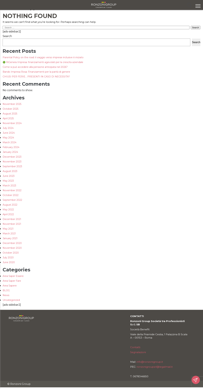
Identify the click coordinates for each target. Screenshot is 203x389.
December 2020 (12, 243)
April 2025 (8, 118)
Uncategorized (11, 300)
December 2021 (12, 219)
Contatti (135, 347)
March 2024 (9, 142)
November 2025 (12, 104)
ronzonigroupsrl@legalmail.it (155, 366)
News (6, 295)
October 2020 (11, 252)
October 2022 (10, 195)
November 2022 (12, 190)
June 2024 (9, 132)
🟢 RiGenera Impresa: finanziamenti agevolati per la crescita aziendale (43, 62)
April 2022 (8, 214)
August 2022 (10, 204)
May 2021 (8, 228)
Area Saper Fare (12, 280)
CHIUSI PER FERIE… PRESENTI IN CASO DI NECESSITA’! (36, 76)
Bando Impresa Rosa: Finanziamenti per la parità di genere (36, 71)
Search (7, 36)
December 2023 (12, 156)
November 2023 (12, 161)
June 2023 (9, 175)
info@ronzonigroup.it (149, 361)
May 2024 (8, 137)
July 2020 (8, 257)
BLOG (6, 290)
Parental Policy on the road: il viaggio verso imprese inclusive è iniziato (43, 57)
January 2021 (10, 238)
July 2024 (8, 128)
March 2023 (9, 185)
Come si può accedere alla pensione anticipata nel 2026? (35, 66)
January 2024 (10, 152)
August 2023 (10, 171)
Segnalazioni (138, 352)
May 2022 (8, 209)
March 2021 (9, 233)
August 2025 (10, 113)
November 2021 (12, 223)
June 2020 (9, 262)
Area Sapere (10, 285)
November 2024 (12, 123)
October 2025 (10, 108)
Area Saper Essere (13, 276)
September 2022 (12, 199)
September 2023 (12, 166)
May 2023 (8, 180)
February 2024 (11, 147)
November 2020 (12, 247)
